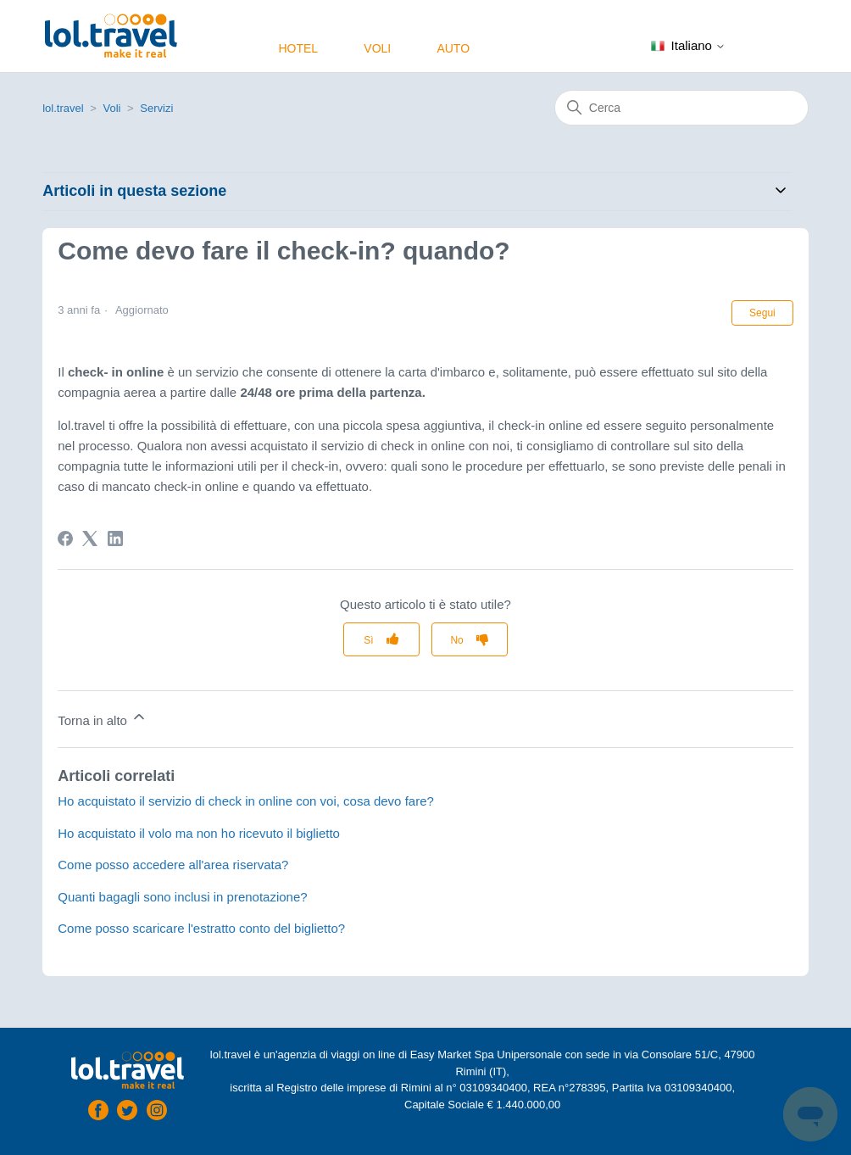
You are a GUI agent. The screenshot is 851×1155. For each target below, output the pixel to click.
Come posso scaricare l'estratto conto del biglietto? (201, 928)
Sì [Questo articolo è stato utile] (368, 640)
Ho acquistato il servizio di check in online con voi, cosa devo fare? (246, 801)
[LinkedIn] (115, 538)
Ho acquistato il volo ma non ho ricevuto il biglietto (199, 833)
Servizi (156, 108)
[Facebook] (65, 538)
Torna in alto (102, 718)
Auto (453, 48)
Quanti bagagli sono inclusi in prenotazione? (182, 897)
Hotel (298, 48)
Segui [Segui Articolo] (762, 313)
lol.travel (62, 108)
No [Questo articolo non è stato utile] (456, 640)
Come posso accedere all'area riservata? (173, 864)
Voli (377, 48)
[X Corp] (89, 538)
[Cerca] (681, 108)
